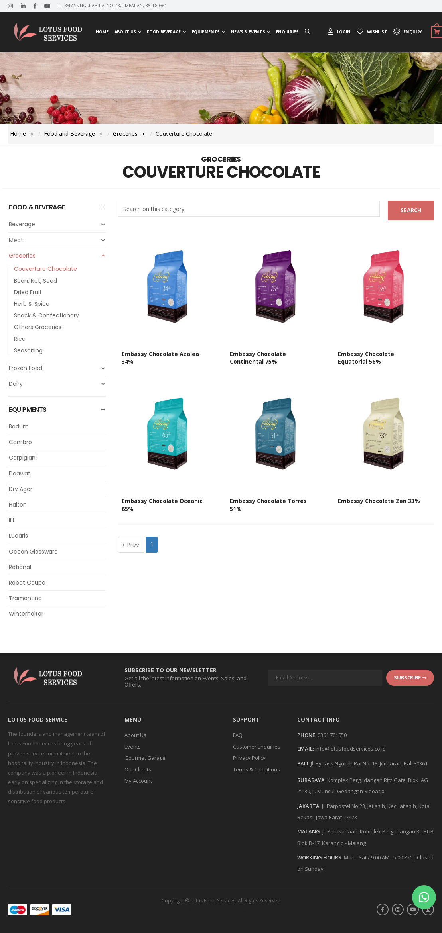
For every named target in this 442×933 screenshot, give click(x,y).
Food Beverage (163, 32)
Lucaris (18, 536)
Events (132, 746)
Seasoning (28, 350)
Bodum (19, 426)
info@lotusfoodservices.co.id (350, 748)
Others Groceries (37, 327)
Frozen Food (57, 368)
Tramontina (25, 598)
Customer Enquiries (256, 746)
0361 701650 (332, 735)
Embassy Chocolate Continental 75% (258, 358)
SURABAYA (311, 780)
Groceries (125, 133)
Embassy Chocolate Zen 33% (379, 501)
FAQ (238, 735)
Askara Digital (236, 909)
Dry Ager (20, 489)
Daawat (19, 473)
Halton (18, 505)
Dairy (57, 384)
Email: (305, 749)
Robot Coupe (27, 583)
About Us (125, 32)
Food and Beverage (69, 133)
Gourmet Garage (145, 757)
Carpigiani (23, 458)
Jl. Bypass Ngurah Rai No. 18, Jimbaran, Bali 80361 (369, 763)
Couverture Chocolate (45, 269)
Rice (20, 339)
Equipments (206, 32)
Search (411, 210)
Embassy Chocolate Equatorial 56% (366, 358)
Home (102, 32)
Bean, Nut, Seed (35, 281)
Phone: (306, 735)
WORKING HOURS (319, 857)
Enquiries (287, 32)
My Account (138, 780)
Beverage (57, 224)
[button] (424, 897)
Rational (20, 567)
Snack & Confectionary (46, 315)
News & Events (248, 32)
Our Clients (137, 769)
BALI (302, 763)
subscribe (410, 677)
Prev (131, 545)
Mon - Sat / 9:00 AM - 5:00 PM (378, 857)
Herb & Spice (31, 304)
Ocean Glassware (33, 551)
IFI (11, 520)
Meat (57, 240)
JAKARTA (308, 806)
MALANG (308, 831)
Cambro (20, 442)
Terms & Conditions (256, 769)
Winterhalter (26, 614)
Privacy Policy (249, 757)
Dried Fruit (28, 292)
